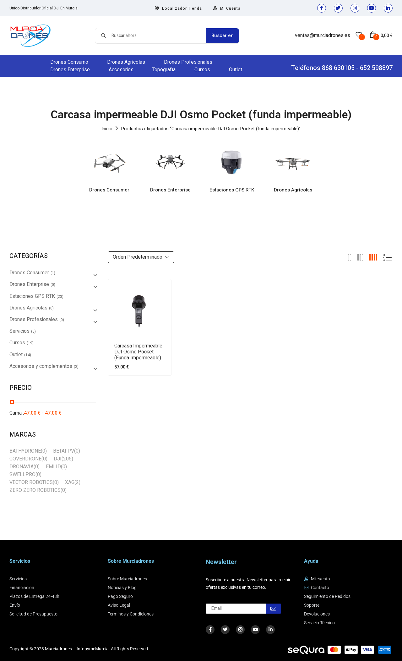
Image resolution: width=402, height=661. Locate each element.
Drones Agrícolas (293, 190)
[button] (381, 35)
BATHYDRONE (25, 451)
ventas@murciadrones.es (322, 35)
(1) (53, 273)
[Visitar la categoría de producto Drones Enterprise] (170, 162)
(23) (60, 296)
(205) (67, 459)
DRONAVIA (21, 466)
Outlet (16, 354)
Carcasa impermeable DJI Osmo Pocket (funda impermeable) (138, 352)
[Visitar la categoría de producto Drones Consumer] (109, 162)
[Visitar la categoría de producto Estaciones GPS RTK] (232, 162)
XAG (69, 482)
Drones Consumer (109, 190)
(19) (30, 343)
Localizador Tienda (178, 8)
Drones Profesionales (33, 319)
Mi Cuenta (227, 8)
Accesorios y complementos (40, 366)
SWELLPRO (22, 474)
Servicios (19, 331)
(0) (53, 285)
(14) (27, 355)
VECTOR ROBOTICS (31, 482)
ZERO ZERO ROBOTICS (35, 490)
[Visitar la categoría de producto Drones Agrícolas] (293, 162)
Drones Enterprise (170, 190)
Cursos (17, 343)
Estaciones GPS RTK (231, 190)
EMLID (53, 466)
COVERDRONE (25, 459)
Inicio (106, 128)
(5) (33, 331)
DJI (58, 459)
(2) (76, 366)
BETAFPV (63, 451)
